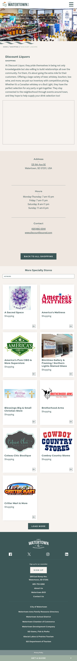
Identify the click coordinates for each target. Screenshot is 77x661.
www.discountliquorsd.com (38, 232)
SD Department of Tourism (38, 642)
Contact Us (38, 597)
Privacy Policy (38, 653)
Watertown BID (38, 593)
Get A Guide (38, 658)
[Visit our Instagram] (47, 554)
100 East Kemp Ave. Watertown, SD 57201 (38, 579)
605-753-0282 (38, 585)
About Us (38, 589)
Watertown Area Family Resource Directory (38, 612)
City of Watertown (38, 607)
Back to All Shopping (38, 256)
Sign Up (38, 570)
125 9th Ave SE (38, 164)
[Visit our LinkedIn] (66, 554)
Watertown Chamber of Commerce (38, 622)
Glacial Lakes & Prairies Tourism (38, 637)
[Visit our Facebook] (10, 554)
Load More (38, 526)
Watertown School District (38, 617)
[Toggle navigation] (71, 4)
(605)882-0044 (38, 228)
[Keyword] (38, 276)
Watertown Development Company (38, 627)
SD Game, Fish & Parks (38, 632)
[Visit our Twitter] (29, 554)
